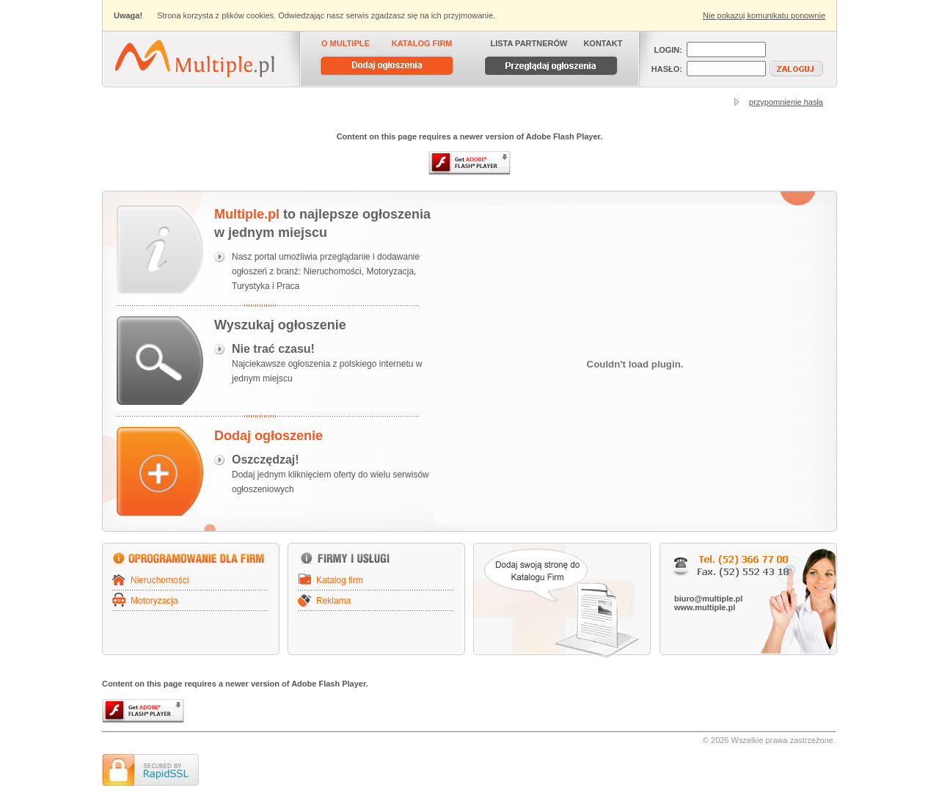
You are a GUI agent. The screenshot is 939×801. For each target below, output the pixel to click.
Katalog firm (339, 580)
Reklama (333, 601)
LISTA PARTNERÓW (529, 43)
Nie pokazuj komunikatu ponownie (764, 15)
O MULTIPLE (345, 43)
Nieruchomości (160, 580)
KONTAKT (602, 43)
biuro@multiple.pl (708, 598)
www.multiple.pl (704, 607)
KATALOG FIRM (422, 43)
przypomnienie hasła (786, 102)
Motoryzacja (154, 601)
